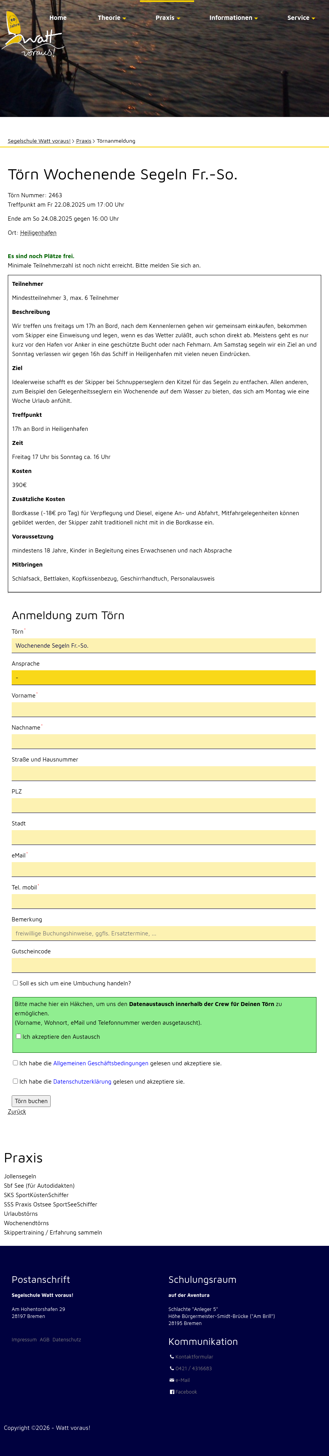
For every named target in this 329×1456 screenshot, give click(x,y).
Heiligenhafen (38, 232)
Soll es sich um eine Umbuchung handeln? (75, 983)
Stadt (19, 823)
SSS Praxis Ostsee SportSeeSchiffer (50, 1204)
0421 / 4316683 (193, 1368)
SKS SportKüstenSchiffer (36, 1195)
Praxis (165, 17)
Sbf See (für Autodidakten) (39, 1185)
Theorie (109, 17)
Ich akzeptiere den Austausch (61, 1036)
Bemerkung (27, 919)
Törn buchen (31, 1101)
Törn (25, 631)
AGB (45, 1339)
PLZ (17, 791)
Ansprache (26, 663)
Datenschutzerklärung (82, 1081)
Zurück (17, 1111)
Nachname (27, 727)
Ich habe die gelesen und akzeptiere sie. (120, 1063)
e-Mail (182, 1380)
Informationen (231, 17)
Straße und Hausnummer (45, 759)
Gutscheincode (31, 951)
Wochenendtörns (26, 1223)
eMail (25, 855)
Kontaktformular (194, 1356)
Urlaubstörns (21, 1213)
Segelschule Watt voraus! (39, 140)
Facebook (186, 1392)
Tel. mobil (25, 887)
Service (298, 17)
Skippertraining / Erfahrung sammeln (53, 1232)
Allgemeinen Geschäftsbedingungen (101, 1063)
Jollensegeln (20, 1176)
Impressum (24, 1339)
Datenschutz (67, 1339)
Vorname (25, 695)
